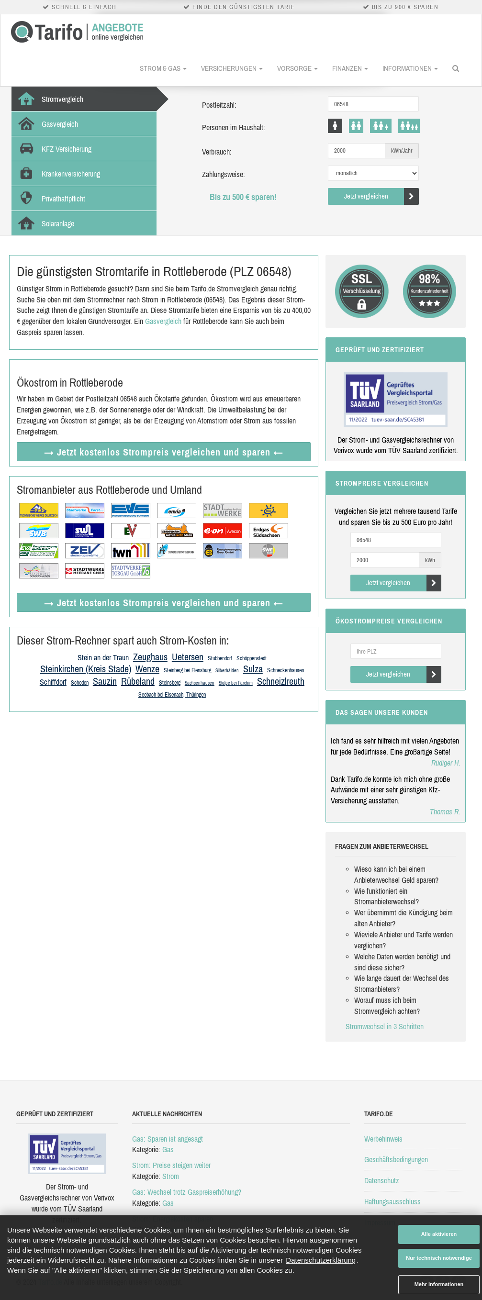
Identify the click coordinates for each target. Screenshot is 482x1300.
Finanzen (350, 68)
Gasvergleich (163, 321)
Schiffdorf (53, 682)
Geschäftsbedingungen (396, 1159)
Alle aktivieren (439, 1234)
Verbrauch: (217, 151)
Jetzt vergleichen (381, 196)
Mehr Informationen (439, 1284)
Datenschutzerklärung (321, 1260)
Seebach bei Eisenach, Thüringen (172, 694)
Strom (170, 1176)
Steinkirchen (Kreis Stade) (85, 668)
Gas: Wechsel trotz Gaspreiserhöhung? (186, 1192)
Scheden (80, 682)
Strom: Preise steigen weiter (171, 1165)
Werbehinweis (383, 1138)
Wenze (147, 668)
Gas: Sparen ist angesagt (167, 1138)
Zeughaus (150, 656)
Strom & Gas (163, 68)
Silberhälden (227, 670)
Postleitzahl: (219, 104)
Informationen (410, 68)
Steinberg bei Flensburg (187, 670)
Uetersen (187, 656)
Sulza (253, 668)
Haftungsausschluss (392, 1201)
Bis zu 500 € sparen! (243, 197)
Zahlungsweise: (223, 174)
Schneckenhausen (285, 670)
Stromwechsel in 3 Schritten (385, 1026)
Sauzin (105, 681)
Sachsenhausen (199, 683)
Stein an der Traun (103, 657)
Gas (168, 1149)
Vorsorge (297, 68)
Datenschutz (381, 1180)
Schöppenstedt (251, 658)
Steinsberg (169, 682)
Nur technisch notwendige (439, 1258)
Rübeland (138, 681)
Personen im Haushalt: (233, 127)
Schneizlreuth (280, 681)
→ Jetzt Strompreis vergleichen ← (163, 451)
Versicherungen (232, 68)
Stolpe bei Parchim (236, 683)
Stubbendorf (220, 658)
